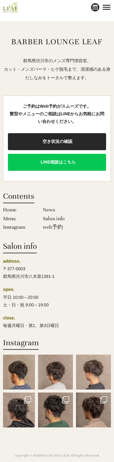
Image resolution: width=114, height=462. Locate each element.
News (49, 210)
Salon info (54, 218)
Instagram (14, 227)
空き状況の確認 (57, 141)
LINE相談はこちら (57, 162)
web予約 (53, 227)
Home (9, 210)
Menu (9, 218)
